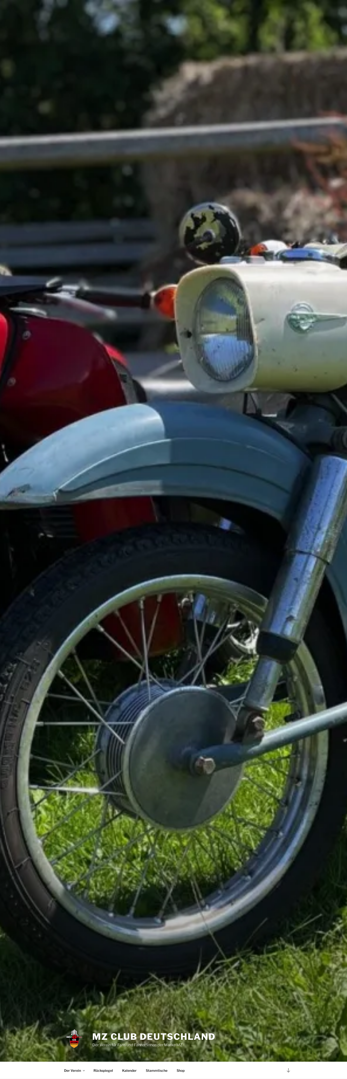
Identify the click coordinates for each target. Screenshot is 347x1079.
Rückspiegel (103, 1070)
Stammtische (156, 1070)
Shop (181, 1070)
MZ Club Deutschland (154, 1036)
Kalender (129, 1070)
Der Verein (75, 1070)
